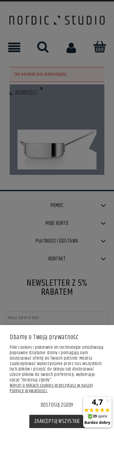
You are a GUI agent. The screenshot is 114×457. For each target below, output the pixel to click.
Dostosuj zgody (57, 405)
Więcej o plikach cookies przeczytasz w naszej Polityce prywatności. (51, 388)
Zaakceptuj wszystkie (57, 421)
